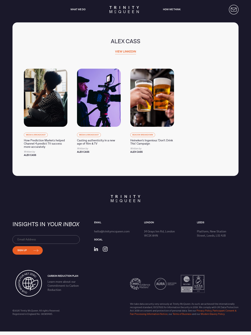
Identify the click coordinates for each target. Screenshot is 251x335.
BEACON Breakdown (142, 135)
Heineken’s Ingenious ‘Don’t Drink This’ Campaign (151, 142)
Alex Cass (30, 155)
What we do (77, 9)
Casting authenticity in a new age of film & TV (96, 142)
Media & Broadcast (36, 135)
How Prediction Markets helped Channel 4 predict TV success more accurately (44, 144)
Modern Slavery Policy (213, 314)
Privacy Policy (204, 310)
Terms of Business (182, 314)
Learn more (55, 281)
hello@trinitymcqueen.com (112, 231)
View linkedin (125, 51)
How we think (172, 9)
